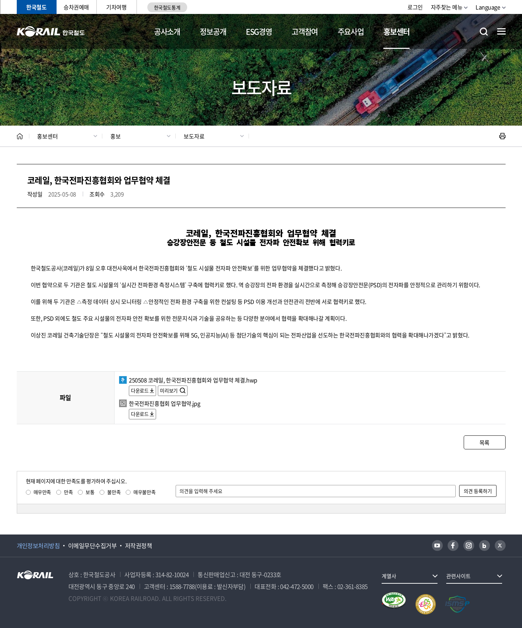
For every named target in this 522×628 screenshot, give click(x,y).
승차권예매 (76, 7)
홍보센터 (396, 31)
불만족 (113, 492)
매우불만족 (144, 492)
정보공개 (213, 31)
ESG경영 (259, 31)
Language (488, 7)
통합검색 (484, 32)
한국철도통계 (167, 7)
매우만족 (42, 492)
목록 (484, 442)
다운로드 (139, 390)
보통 (90, 492)
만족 (68, 492)
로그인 (415, 7)
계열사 (389, 576)
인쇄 (502, 136)
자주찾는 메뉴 (447, 7)
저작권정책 (138, 545)
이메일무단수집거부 (92, 545)
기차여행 (116, 7)
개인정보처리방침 (38, 545)
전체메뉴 (501, 31)
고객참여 (305, 31)
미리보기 (169, 390)
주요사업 (351, 31)
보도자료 (194, 136)
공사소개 (167, 31)
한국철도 (36, 7)
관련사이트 (458, 576)
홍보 (115, 136)
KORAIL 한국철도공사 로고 (51, 31)
